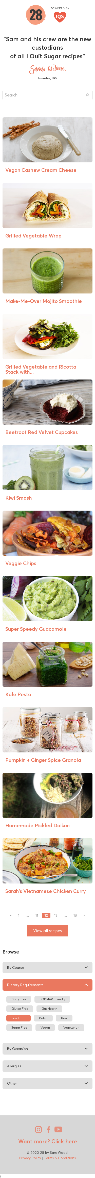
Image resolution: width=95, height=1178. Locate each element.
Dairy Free (18, 999)
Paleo (43, 1018)
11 (36, 915)
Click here (63, 1141)
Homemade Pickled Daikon (37, 825)
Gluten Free (19, 1009)
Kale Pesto (18, 694)
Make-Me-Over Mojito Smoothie (43, 301)
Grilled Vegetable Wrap (33, 235)
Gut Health (49, 1009)
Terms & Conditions (60, 1158)
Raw (64, 1018)
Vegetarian (71, 1027)
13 (55, 915)
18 (75, 915)
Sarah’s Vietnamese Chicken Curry (45, 891)
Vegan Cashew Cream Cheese (41, 170)
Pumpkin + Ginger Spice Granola (43, 760)
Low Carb (18, 1018)
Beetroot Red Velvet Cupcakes (41, 432)
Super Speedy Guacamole (36, 629)
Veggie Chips (20, 563)
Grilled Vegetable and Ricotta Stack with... (40, 369)
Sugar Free (19, 1027)
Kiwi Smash (18, 498)
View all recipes (47, 930)
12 (46, 915)
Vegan (45, 1027)
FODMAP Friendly (52, 999)
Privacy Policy (30, 1158)
